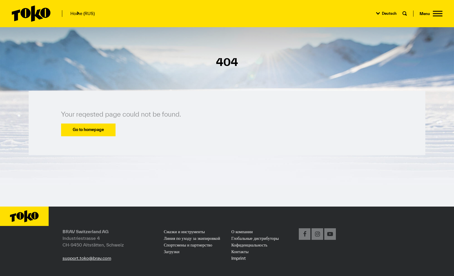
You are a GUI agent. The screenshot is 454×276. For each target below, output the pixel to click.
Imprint (238, 258)
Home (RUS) (82, 13)
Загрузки (172, 251)
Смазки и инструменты (184, 231)
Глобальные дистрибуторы (255, 238)
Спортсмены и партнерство (188, 245)
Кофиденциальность (249, 244)
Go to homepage (88, 129)
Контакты (239, 251)
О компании (242, 231)
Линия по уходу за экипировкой (192, 238)
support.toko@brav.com (87, 258)
